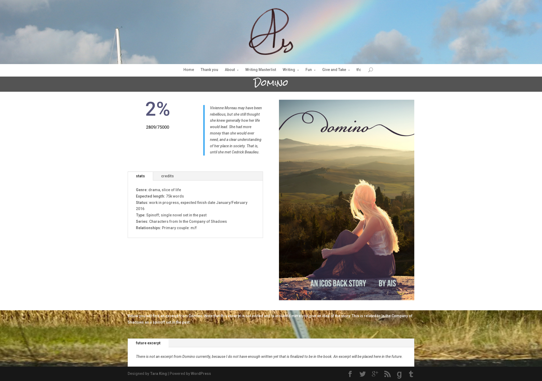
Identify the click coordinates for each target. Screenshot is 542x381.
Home (188, 70)
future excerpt (148, 343)
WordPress (201, 373)
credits (167, 176)
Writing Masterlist (260, 70)
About (230, 70)
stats (140, 176)
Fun (309, 70)
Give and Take (334, 70)
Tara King (158, 373)
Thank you (209, 70)
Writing (289, 70)
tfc (358, 70)
